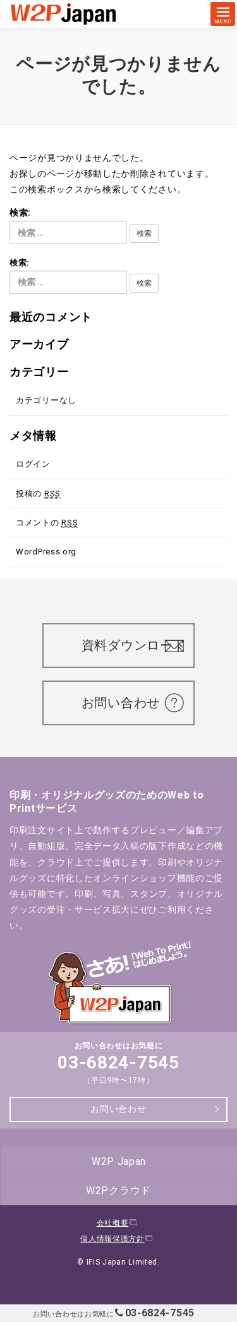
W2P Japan (119, 1161)
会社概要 (117, 1223)
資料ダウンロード (138, 645)
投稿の (38, 494)
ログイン (33, 464)
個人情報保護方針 (117, 1238)
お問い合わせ (127, 702)
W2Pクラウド (118, 1190)
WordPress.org (46, 551)
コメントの (47, 523)
